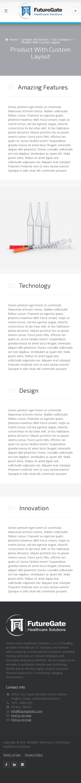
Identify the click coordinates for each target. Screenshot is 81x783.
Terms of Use (12, 755)
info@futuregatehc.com (26, 711)
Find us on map (21, 715)
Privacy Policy (34, 755)
